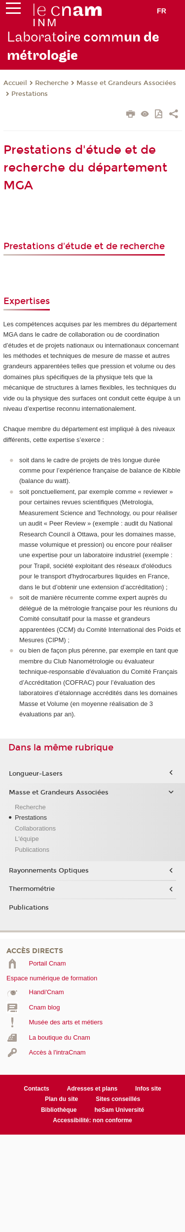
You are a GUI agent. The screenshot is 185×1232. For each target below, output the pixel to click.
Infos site (148, 1088)
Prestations (29, 94)
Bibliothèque (59, 1109)
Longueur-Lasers (36, 774)
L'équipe (27, 838)
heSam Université (119, 1109)
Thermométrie (32, 889)
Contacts (36, 1088)
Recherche (52, 83)
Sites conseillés (118, 1099)
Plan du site (61, 1099)
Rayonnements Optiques (49, 871)
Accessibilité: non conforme (92, 1120)
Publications (32, 849)
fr (161, 11)
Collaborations (35, 828)
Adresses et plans (92, 1088)
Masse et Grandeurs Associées (126, 83)
